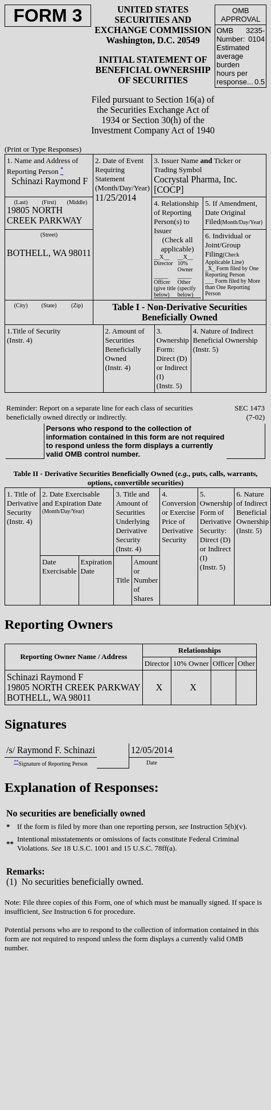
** (16, 762)
